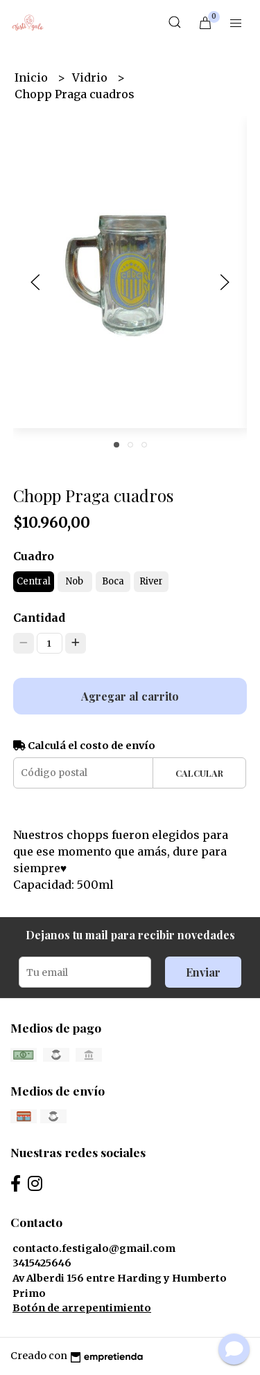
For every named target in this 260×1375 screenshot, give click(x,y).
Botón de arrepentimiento (81, 1308)
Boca (113, 581)
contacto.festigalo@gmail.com (93, 1248)
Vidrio (91, 77)
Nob (74, 581)
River (151, 581)
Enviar (203, 972)
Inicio (33, 77)
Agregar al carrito (130, 696)
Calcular (199, 773)
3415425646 (41, 1263)
